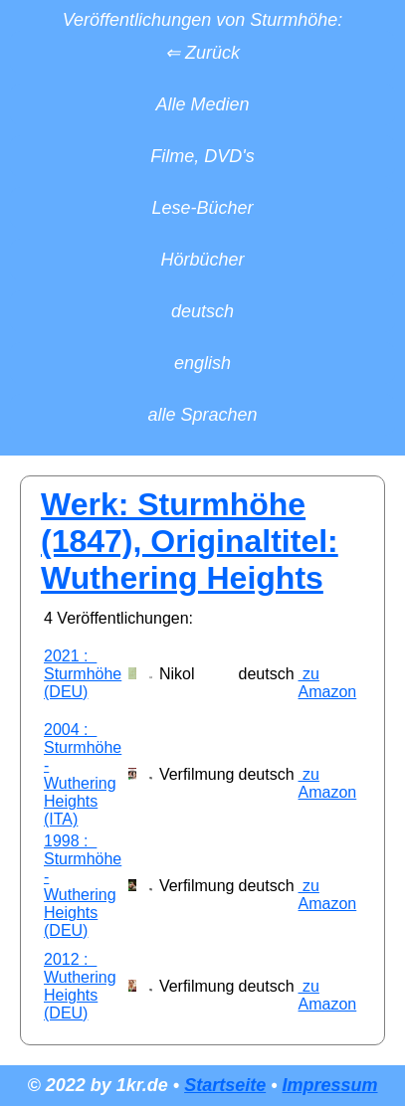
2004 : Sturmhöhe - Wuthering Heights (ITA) (82, 774)
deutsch (202, 311)
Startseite (225, 1085)
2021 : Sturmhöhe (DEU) (82, 673)
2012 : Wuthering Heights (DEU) (80, 986)
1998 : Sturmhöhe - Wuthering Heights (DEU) (82, 885)
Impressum (329, 1085)
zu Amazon (328, 682)
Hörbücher (202, 260)
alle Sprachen (202, 415)
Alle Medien (202, 104)
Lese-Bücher (202, 208)
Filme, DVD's (202, 156)
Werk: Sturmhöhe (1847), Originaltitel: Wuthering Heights (189, 541)
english (202, 363)
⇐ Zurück (202, 53)
